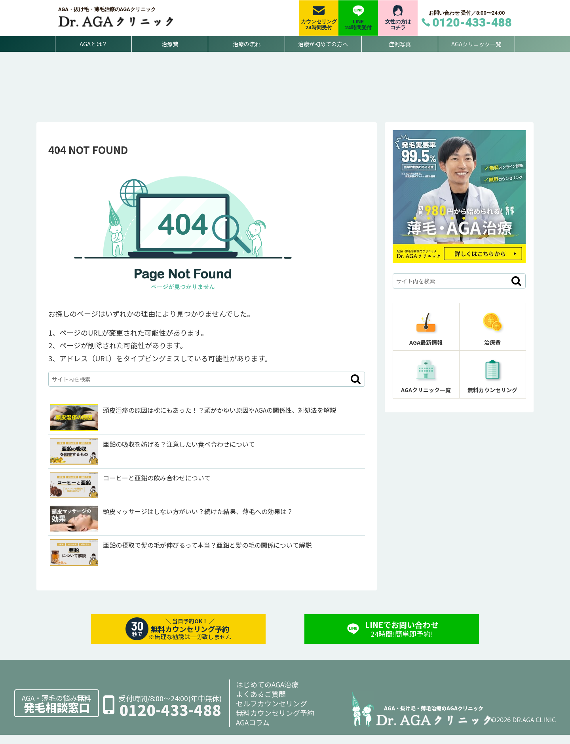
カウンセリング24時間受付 (319, 25)
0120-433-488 (170, 719)
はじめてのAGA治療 (267, 693)
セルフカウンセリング (271, 712)
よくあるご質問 (261, 703)
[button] (356, 388)
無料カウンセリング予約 (275, 722)
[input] (206, 388)
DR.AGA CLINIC (534, 728)
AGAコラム (253, 731)
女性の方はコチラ (398, 25)
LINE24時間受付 (358, 25)
